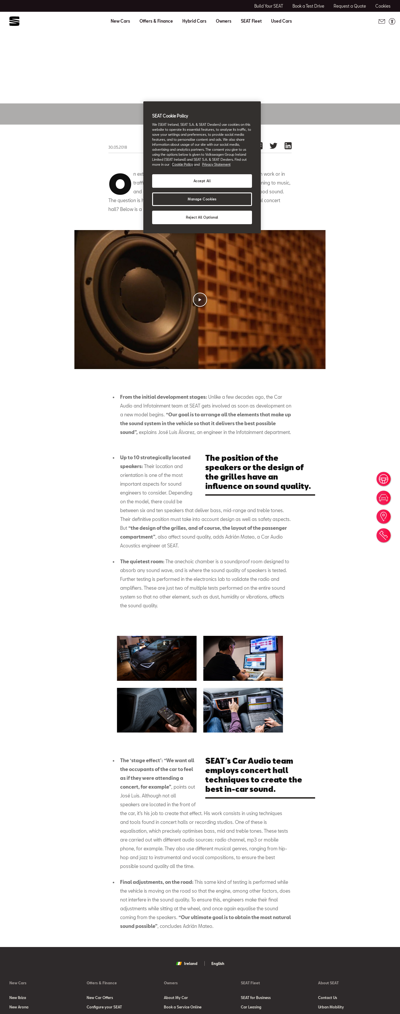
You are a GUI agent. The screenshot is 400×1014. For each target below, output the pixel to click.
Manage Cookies (202, 199)
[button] (200, 323)
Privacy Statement (216, 164)
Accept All (202, 181)
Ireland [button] (186, 987)
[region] (202, 167)
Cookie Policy (182, 164)
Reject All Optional (202, 217)
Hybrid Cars (194, 21)
